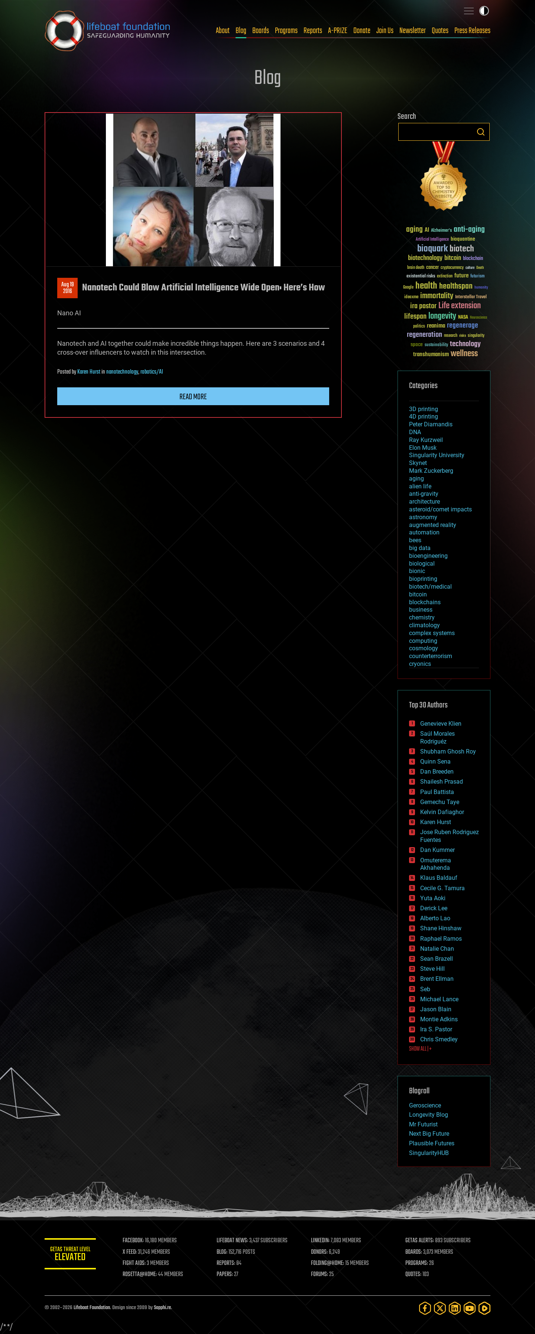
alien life (420, 486)
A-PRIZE (337, 30)
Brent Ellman (437, 978)
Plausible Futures (431, 1143)
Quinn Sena (435, 761)
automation (424, 532)
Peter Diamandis (431, 424)
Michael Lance (439, 999)
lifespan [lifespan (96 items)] (415, 316)
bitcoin (418, 594)
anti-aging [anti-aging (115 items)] (469, 229)
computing (423, 640)
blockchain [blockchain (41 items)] (473, 259)
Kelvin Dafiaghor (442, 812)
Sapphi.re (162, 1308)
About (223, 30)
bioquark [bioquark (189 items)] (432, 249)
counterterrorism (430, 656)
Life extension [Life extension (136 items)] (459, 306)
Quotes (440, 30)
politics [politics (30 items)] (419, 326)
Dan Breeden (437, 771)
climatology (424, 625)
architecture (424, 501)
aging (416, 478)
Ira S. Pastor (436, 1029)
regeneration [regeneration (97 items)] (424, 335)
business (420, 609)
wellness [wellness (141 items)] (464, 354)
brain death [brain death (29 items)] (415, 268)
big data (420, 548)
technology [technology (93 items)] (465, 344)
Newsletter (412, 30)
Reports (313, 30)
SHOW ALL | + (420, 1049)
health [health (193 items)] (426, 286)
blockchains (425, 602)
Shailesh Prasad (441, 781)
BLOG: (222, 1252)
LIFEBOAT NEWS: (233, 1241)
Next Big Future (429, 1133)
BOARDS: (414, 1252)
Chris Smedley (439, 1039)
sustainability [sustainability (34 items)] (436, 345)
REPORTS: (226, 1263)
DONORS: (320, 1252)
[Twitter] (440, 1308)
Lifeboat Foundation (92, 1308)
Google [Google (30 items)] (408, 287)
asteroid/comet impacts (440, 509)
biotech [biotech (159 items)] (462, 249)
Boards (260, 30)
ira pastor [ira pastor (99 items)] (423, 306)
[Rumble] (484, 1308)
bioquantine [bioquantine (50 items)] (463, 239)
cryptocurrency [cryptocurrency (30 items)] (452, 268)
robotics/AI (151, 372)
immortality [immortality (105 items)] (436, 296)
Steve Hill (432, 968)
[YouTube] (470, 1308)
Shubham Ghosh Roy (448, 751)
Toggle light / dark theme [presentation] (484, 11)
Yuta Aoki (432, 898)
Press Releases (472, 30)
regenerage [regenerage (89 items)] (462, 326)
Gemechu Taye (439, 802)
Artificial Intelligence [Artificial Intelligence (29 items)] (432, 239)
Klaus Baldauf (438, 877)
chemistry (422, 617)
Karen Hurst (88, 372)
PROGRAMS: (417, 1263)
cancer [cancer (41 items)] (432, 268)
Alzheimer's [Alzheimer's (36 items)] (441, 231)
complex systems (432, 633)
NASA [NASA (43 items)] (463, 318)
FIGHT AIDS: (134, 1263)
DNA (415, 432)
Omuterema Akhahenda (435, 864)
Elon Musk (423, 447)
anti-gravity (423, 493)
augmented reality (432, 524)
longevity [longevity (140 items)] (442, 316)
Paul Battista (437, 791)
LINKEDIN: (321, 1241)
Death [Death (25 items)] (480, 268)
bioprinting (423, 578)
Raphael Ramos (441, 938)
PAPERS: (225, 1274)
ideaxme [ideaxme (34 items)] (411, 297)
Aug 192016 (67, 288)
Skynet (418, 462)
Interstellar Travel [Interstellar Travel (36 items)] (471, 297)
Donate (361, 30)
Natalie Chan (437, 948)
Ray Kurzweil (426, 439)
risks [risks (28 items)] (462, 336)
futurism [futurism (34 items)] (477, 276)
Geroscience (425, 1105)
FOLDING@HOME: (328, 1263)
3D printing (423, 409)
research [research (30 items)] (450, 336)
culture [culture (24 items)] (470, 268)
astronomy (423, 517)
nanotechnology (122, 372)
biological (422, 563)
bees (415, 540)
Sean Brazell (436, 958)
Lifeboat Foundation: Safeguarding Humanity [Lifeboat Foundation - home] (108, 30)
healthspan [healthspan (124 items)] (456, 286)
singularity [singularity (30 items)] (476, 336)
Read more (193, 397)
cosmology (423, 648)
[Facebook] (425, 1308)
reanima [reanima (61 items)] (436, 325)
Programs (286, 30)
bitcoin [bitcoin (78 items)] (452, 258)
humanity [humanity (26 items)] (481, 288)
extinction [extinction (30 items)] (445, 276)
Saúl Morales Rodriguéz (437, 737)
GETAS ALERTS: (420, 1241)
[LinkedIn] (455, 1308)
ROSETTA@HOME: (140, 1274)
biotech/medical (430, 586)
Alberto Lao (435, 918)
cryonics (420, 663)
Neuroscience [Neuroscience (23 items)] (478, 318)
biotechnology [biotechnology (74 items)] (425, 258)
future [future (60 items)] (461, 275)
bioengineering (428, 555)
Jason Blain (435, 1009)
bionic (417, 571)
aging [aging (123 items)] (414, 229)
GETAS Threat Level (71, 1255)
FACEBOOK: (134, 1241)
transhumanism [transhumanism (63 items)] (431, 354)
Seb (425, 989)
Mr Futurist (423, 1124)
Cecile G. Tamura (442, 888)
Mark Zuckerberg (431, 470)
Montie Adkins (439, 1019)
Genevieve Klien (440, 723)
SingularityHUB (429, 1152)
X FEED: (130, 1252)
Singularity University (436, 455)
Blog (241, 30)
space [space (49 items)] (417, 344)
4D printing (423, 416)
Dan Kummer (437, 849)
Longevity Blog (428, 1114)
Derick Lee (433, 908)
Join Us (384, 30)
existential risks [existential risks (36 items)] (420, 276)
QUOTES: (414, 1274)
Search (481, 132)
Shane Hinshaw (440, 928)
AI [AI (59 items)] (427, 230)
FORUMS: (320, 1274)
